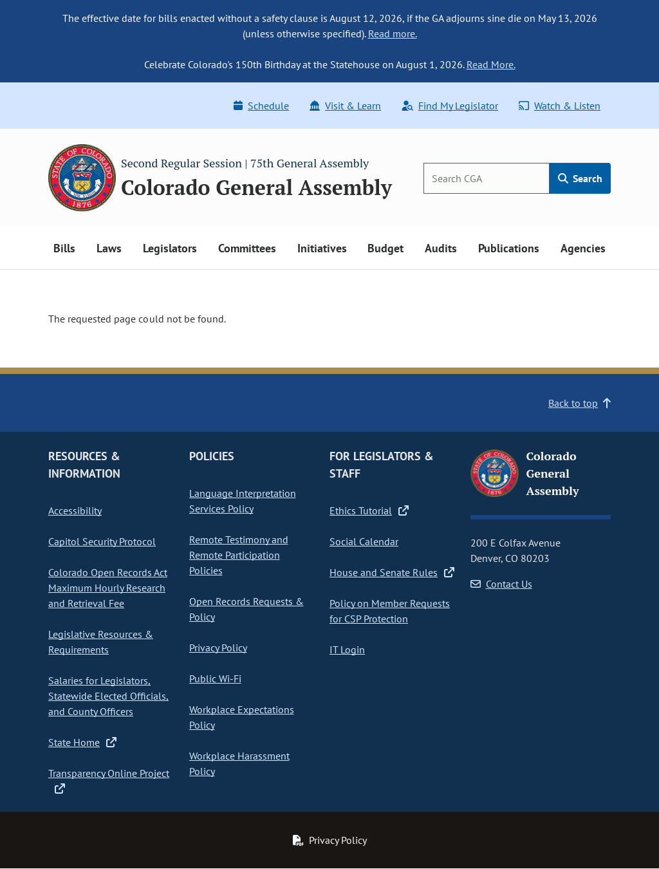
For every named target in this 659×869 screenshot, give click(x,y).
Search (580, 178)
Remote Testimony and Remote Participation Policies (238, 555)
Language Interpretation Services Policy (242, 501)
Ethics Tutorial (369, 510)
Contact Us (501, 584)
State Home (82, 742)
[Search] (486, 178)
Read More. (491, 64)
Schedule (261, 105)
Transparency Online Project (108, 781)
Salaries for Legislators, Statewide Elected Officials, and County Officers (108, 696)
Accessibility (75, 510)
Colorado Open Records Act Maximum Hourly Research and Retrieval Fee (107, 588)
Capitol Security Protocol (102, 541)
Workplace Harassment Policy (239, 763)
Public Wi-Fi (215, 678)
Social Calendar (364, 541)
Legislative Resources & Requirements (100, 642)
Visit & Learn (345, 105)
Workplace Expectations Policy (241, 717)
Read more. (392, 33)
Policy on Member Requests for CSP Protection (390, 611)
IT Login (347, 649)
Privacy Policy (218, 647)
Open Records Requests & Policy (246, 609)
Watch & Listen (559, 105)
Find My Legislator (450, 105)
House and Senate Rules (392, 572)
